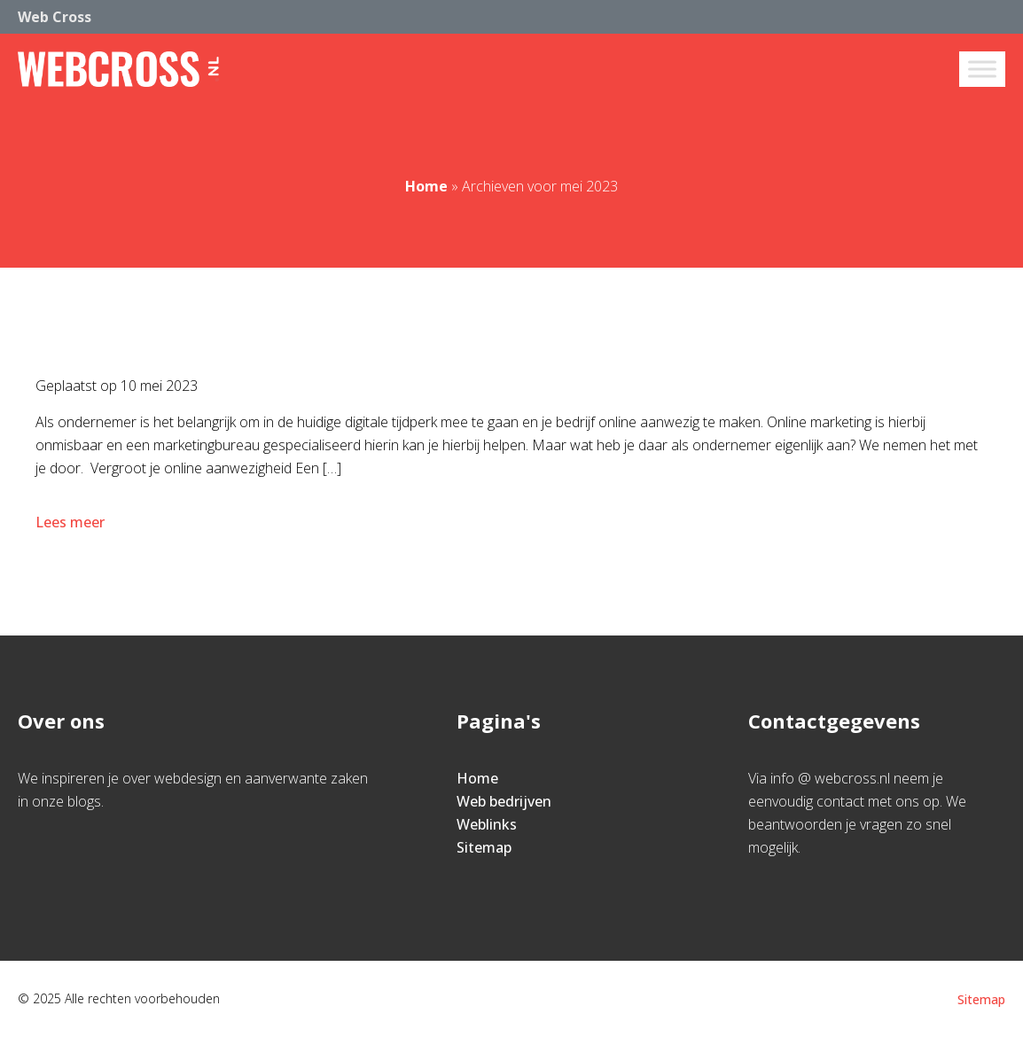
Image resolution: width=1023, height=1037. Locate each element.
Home (426, 186)
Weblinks (487, 824)
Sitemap (484, 847)
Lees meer (71, 522)
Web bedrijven (504, 801)
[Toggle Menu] (982, 68)
